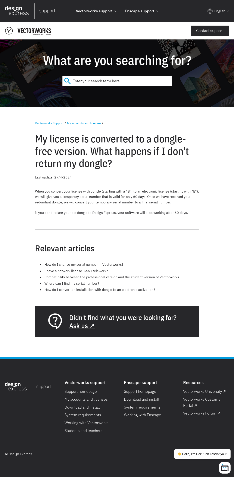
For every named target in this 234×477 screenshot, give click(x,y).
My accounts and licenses (84, 123)
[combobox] (117, 81)
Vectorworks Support (49, 123)
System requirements (83, 414)
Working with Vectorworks (87, 422)
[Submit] (68, 81)
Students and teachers (83, 430)
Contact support (210, 30)
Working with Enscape (142, 414)
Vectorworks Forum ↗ (201, 413)
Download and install (82, 407)
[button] (96, 11)
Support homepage (81, 391)
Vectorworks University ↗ (204, 391)
